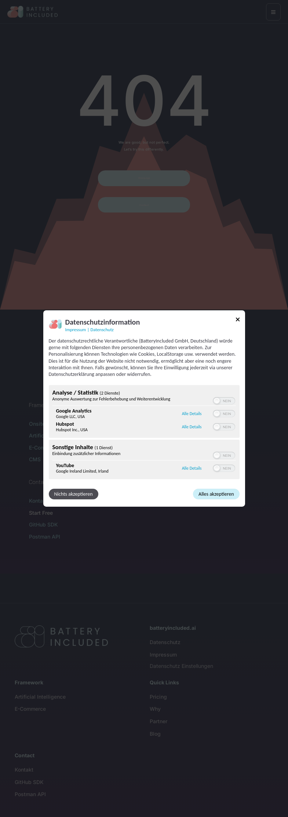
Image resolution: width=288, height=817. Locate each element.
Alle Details (192, 413)
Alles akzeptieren (216, 494)
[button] (217, 401)
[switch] (224, 400)
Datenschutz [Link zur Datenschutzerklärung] (102, 329)
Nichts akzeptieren (73, 494)
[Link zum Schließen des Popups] (238, 321)
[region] (144, 433)
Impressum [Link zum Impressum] (75, 329)
